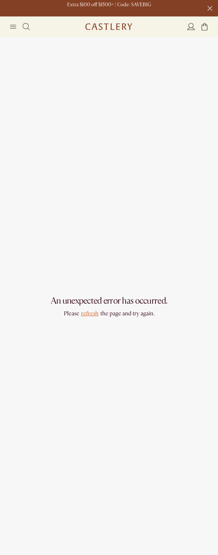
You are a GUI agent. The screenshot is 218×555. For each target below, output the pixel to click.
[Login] (191, 26)
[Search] (26, 26)
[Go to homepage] (109, 26)
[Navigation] (13, 26)
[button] (204, 26)
